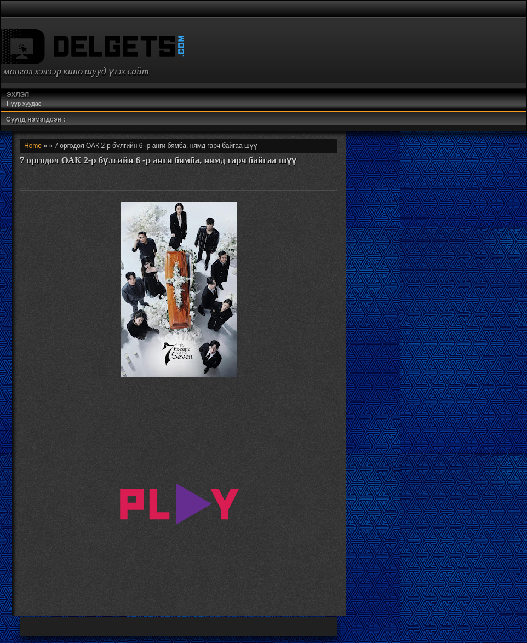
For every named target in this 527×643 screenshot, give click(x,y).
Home (33, 146)
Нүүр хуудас (24, 98)
